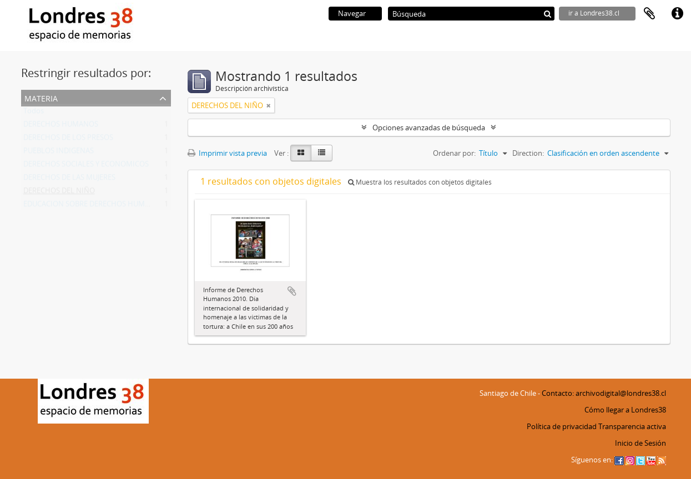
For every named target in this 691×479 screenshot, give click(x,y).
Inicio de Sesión (640, 443)
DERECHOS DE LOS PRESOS (68, 140)
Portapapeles (649, 14)
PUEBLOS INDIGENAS (58, 153)
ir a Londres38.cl (593, 13)
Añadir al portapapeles (291, 291)
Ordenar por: (454, 153)
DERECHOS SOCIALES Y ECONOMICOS (86, 166)
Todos (33, 113)
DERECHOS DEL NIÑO (59, 193)
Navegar (352, 13)
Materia (41, 97)
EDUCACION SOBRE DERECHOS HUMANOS (93, 206)
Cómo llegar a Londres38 (625, 410)
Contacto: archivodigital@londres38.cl (604, 393)
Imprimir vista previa (227, 153)
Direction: (528, 153)
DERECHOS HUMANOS (60, 126)
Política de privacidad (562, 426)
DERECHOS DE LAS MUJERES (69, 180)
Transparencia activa (632, 426)
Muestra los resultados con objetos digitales (420, 182)
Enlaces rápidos (677, 14)
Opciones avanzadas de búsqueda (428, 128)
